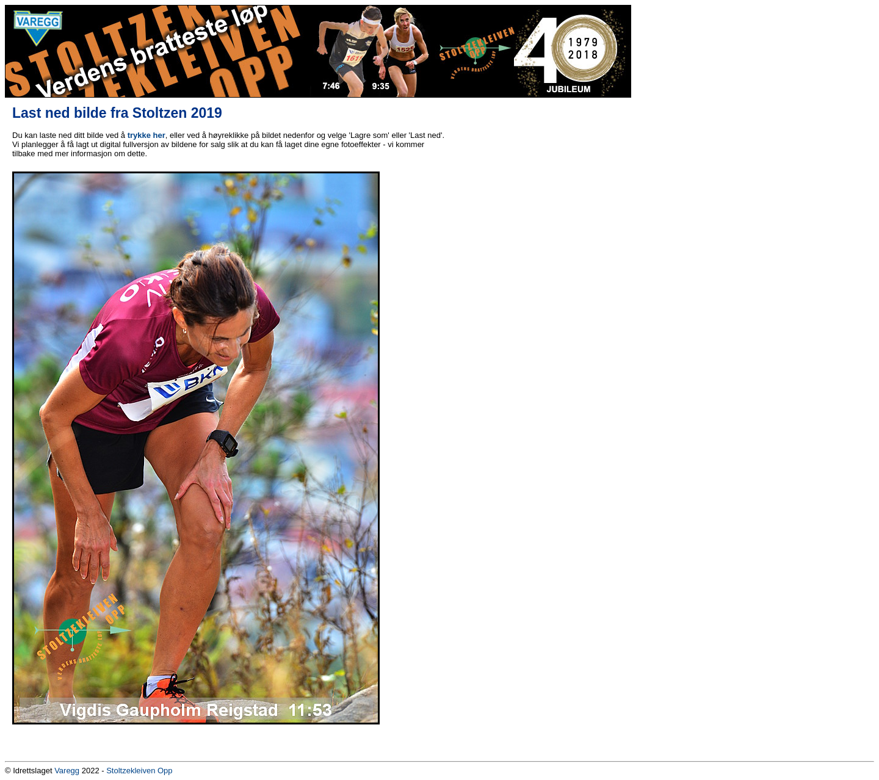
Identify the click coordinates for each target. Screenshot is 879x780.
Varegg (66, 770)
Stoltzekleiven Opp (139, 770)
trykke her (146, 135)
